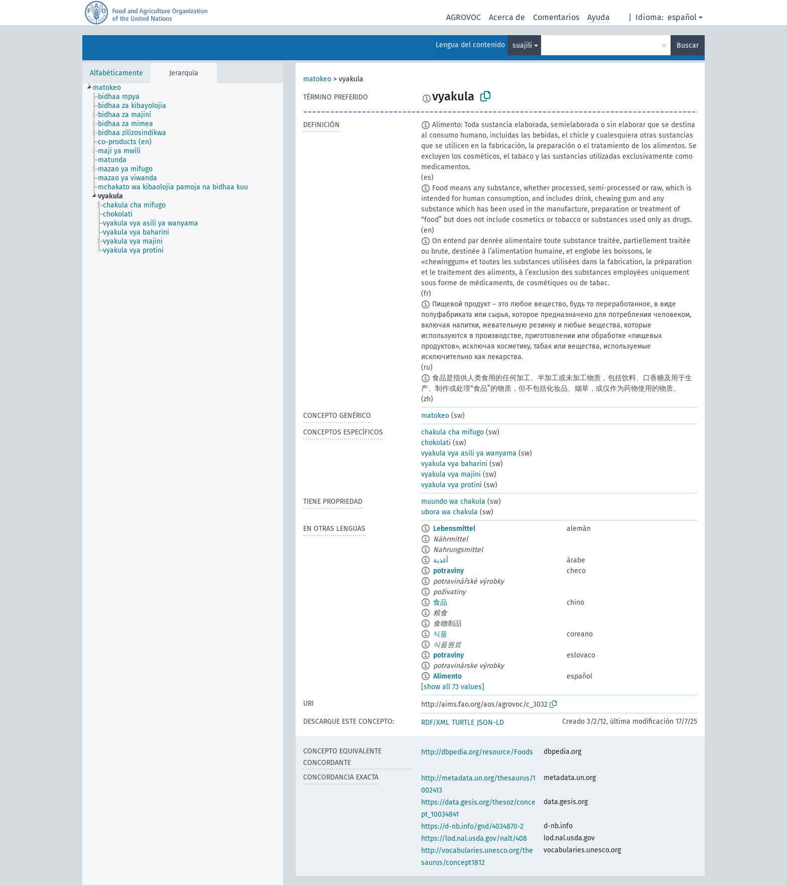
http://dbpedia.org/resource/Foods (477, 752)
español (682, 17)
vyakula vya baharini (454, 464)
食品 (440, 602)
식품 (440, 634)
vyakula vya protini (451, 485)
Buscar (688, 45)
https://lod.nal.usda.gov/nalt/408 (474, 838)
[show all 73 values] (452, 687)
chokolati (436, 442)
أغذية (440, 560)
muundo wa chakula (453, 501)
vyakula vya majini (451, 474)
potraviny (448, 571)
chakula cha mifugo (452, 432)
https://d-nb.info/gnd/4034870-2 (472, 826)
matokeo (317, 79)
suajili (522, 45)
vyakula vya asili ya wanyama (468, 453)
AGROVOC (463, 17)
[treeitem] (111, 87)
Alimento (447, 676)
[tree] (182, 484)
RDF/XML (435, 722)
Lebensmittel (454, 528)
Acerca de (507, 17)
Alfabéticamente (116, 73)
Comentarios (556, 17)
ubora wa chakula (449, 512)
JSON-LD (490, 722)
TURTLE (463, 722)
